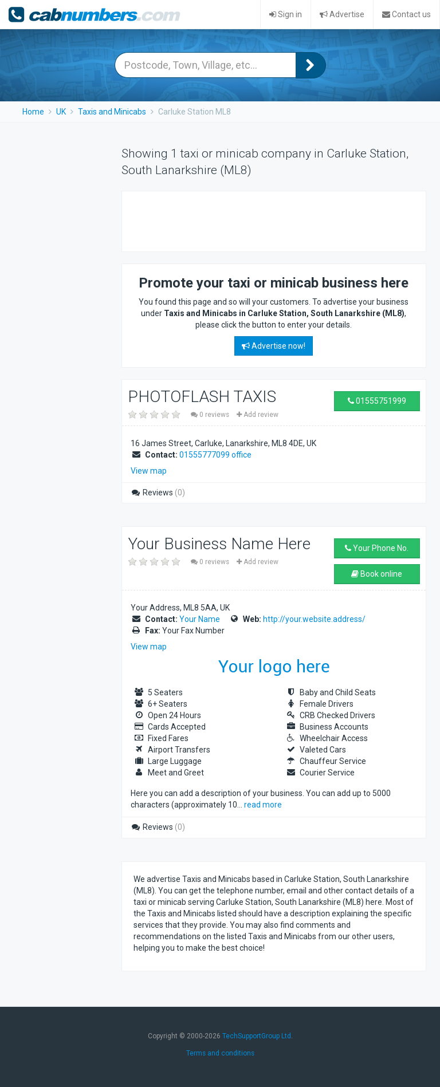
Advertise (342, 14)
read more (263, 804)
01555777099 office (215, 454)
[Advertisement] (267, 220)
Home (33, 111)
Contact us (406, 14)
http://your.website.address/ (314, 619)
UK (61, 111)
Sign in (285, 14)
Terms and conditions (220, 1053)
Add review (257, 415)
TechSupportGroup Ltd (256, 1036)
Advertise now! (273, 345)
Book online (376, 573)
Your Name (199, 619)
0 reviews (211, 415)
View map (149, 470)
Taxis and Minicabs (112, 111)
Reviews (158, 492)
